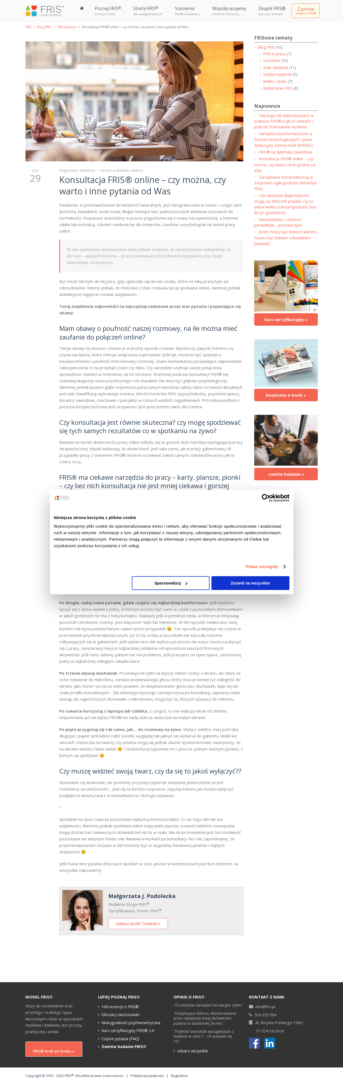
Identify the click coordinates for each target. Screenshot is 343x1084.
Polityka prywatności (147, 1075)
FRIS (28, 27)
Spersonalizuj (170, 583)
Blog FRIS (44, 27)
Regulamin (179, 1075)
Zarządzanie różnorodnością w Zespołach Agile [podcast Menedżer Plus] (285, 183)
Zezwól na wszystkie (250, 583)
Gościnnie (271, 60)
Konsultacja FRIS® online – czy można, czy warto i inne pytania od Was (142, 185)
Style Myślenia (275, 67)
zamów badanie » (286, 474)
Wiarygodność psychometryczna (131, 1022)
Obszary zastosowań (120, 1014)
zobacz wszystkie (192, 1050)
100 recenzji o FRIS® (120, 1006)
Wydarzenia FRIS (277, 88)
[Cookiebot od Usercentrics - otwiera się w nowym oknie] (265, 498)
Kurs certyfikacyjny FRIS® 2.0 (128, 1030)
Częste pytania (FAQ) (120, 1038)
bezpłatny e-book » (286, 395)
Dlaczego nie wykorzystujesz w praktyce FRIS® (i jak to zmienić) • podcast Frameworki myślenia (283, 121)
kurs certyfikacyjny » (285, 319)
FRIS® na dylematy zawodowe (286, 152)
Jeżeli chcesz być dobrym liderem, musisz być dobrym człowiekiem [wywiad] (286, 237)
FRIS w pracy (66, 27)
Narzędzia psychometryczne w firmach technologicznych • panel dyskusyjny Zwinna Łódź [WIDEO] (283, 139)
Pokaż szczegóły (262, 566)
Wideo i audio (275, 81)
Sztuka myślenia (277, 74)
